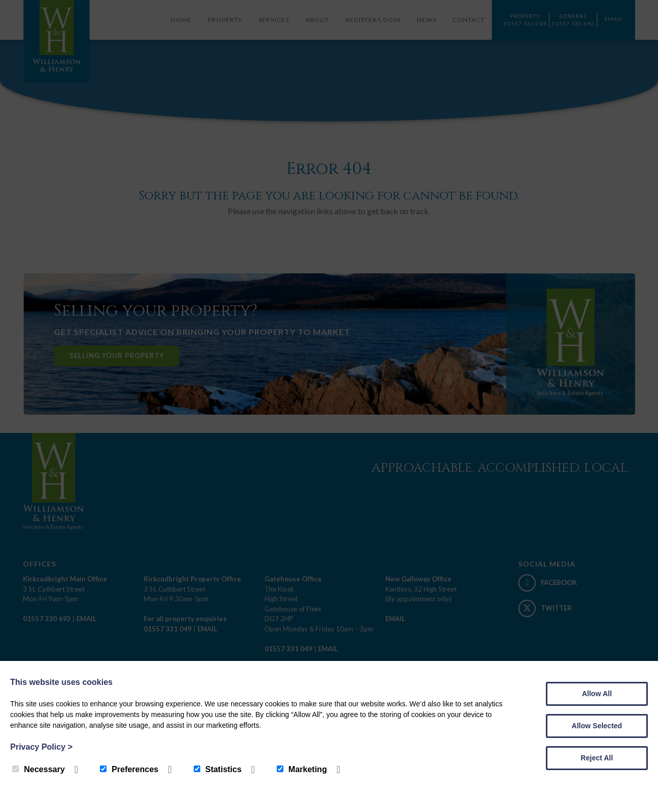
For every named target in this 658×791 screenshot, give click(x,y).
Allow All (597, 694)
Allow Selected (597, 726)
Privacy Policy (41, 747)
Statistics (218, 769)
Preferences (129, 769)
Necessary (38, 769)
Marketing (302, 769)
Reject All (597, 758)
